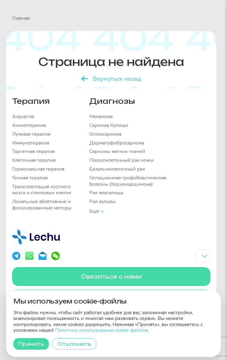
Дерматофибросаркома (116, 143)
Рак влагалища (106, 193)
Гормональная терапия (38, 169)
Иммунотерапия (30, 143)
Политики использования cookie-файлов (101, 330)
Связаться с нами (111, 276)
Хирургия (23, 117)
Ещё (94, 211)
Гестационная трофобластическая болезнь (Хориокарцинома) (127, 181)
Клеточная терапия (34, 160)
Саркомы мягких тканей (117, 151)
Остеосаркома (105, 134)
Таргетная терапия (33, 151)
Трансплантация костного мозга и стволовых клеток (41, 190)
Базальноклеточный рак (117, 169)
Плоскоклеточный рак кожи (121, 160)
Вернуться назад (117, 79)
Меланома (101, 117)
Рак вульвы (102, 202)
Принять (31, 344)
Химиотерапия (29, 125)
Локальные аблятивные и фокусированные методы (41, 205)
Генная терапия (30, 178)
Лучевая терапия (31, 134)
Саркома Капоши (108, 125)
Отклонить (74, 344)
